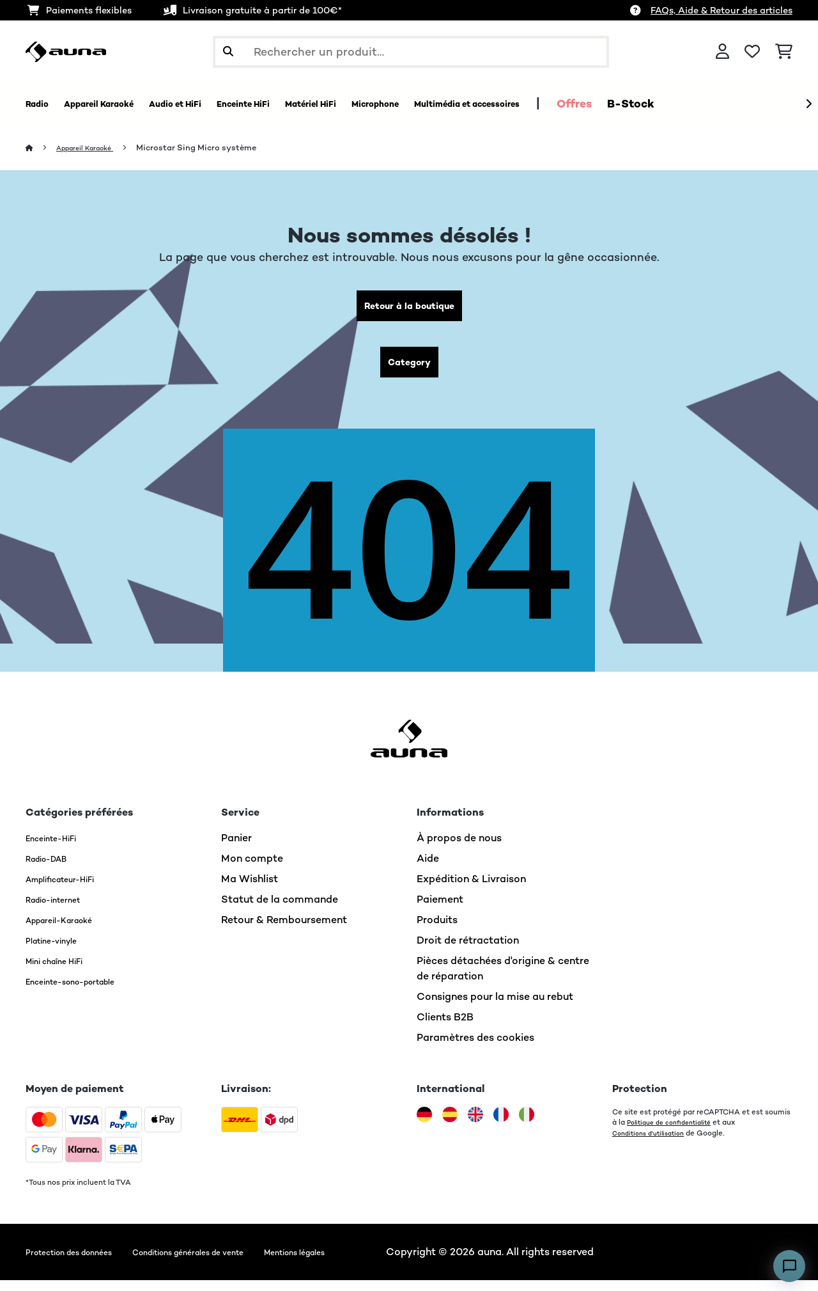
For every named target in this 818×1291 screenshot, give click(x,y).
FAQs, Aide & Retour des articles (721, 10)
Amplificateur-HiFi (71, 889)
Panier (236, 848)
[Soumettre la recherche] (228, 51)
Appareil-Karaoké (69, 930)
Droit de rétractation (468, 951)
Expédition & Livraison (471, 889)
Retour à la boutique (409, 309)
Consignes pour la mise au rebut (495, 1007)
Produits (437, 930)
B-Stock (780, 104)
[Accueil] (42, 148)
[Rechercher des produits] (411, 52)
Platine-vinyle (59, 951)
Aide (428, 869)
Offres (723, 104)
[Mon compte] (722, 51)
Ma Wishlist (249, 889)
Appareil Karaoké (93, 148)
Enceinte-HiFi (59, 848)
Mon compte (252, 869)
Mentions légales (370, 1262)
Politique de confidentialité (675, 1133)
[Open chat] (789, 1266)
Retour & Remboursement (284, 930)
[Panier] (783, 51)
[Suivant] (808, 104)
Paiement (440, 910)
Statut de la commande (279, 910)
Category (409, 370)
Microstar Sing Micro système (211, 148)
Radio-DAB (53, 869)
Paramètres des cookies (475, 1048)
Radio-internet (62, 910)
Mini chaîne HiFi (63, 971)
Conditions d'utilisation (653, 1143)
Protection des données (83, 1262)
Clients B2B (445, 1027)
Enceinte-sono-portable (85, 992)
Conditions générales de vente (235, 1262)
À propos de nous (459, 848)
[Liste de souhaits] (752, 51)
